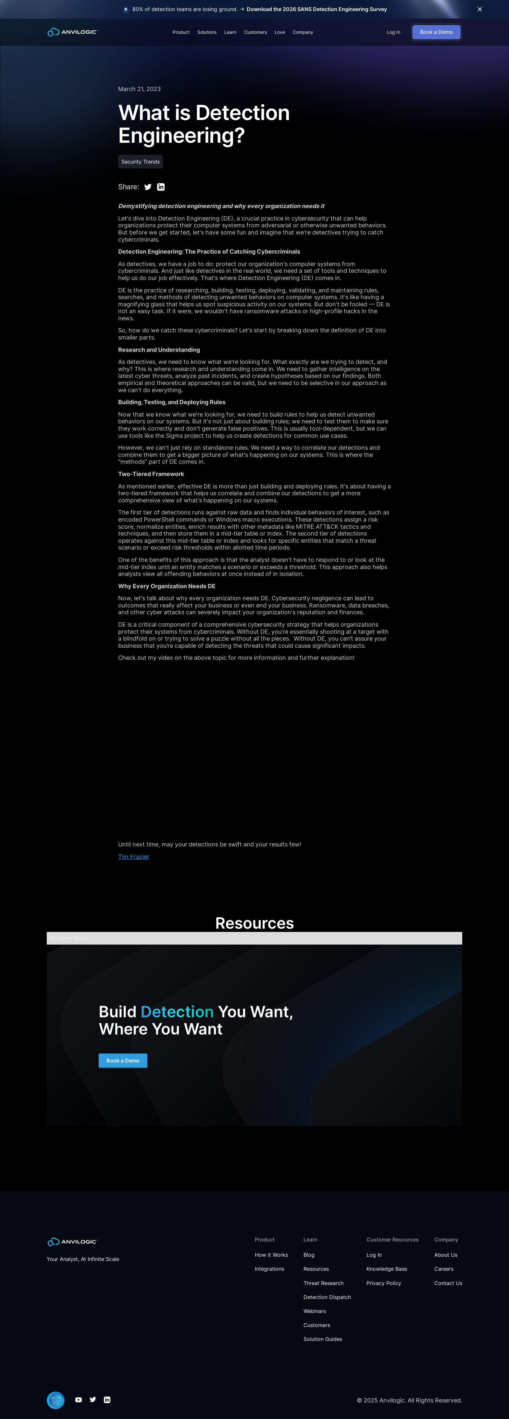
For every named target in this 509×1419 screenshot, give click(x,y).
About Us (445, 1255)
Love (280, 32)
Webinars (315, 1311)
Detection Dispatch (327, 1297)
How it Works (271, 1255)
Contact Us (448, 1283)
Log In (393, 32)
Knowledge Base (386, 1269)
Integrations (269, 1269)
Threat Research (323, 1283)
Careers (443, 1269)
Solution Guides (323, 1339)
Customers (255, 32)
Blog (309, 1255)
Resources (316, 1269)
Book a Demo (123, 1062)
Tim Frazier (133, 856)
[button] (181, 32)
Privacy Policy (383, 1283)
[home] (73, 32)
